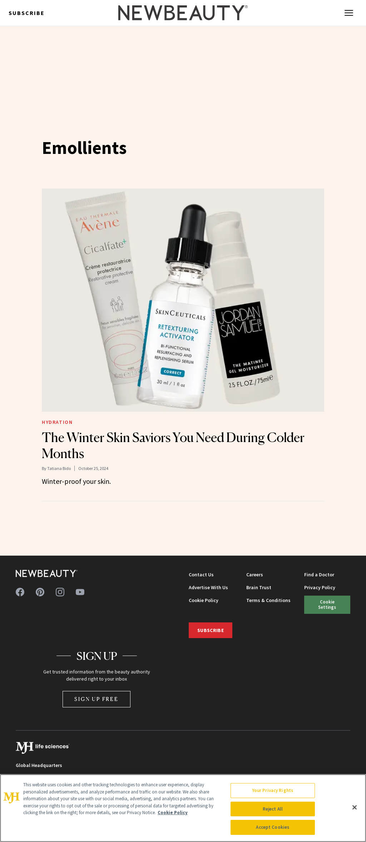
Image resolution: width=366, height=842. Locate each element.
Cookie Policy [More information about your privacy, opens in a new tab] (173, 813)
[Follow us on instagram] (60, 592)
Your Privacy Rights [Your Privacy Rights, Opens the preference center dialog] (272, 790)
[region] (183, 808)
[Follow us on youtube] (80, 592)
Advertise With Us (208, 587)
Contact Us (201, 574)
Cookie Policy (203, 600)
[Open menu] (348, 12)
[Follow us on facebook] (20, 592)
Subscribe (27, 12)
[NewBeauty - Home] (183, 12)
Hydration (57, 422)
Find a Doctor (319, 574)
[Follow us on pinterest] (40, 592)
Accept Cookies (272, 827)
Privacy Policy (319, 587)
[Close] (354, 807)
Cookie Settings (327, 604)
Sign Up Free (96, 699)
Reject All (273, 809)
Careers (254, 574)
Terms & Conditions (268, 600)
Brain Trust (258, 587)
